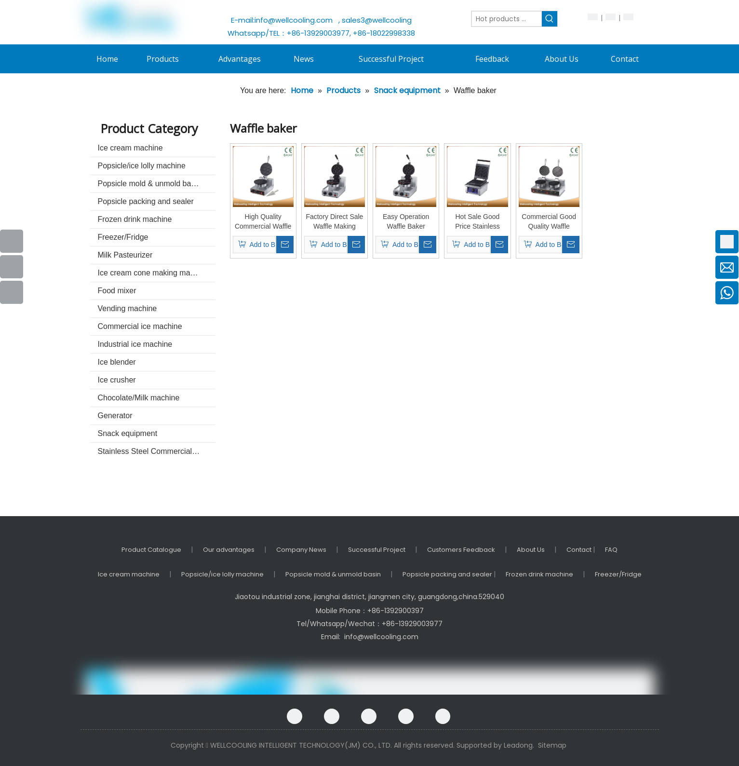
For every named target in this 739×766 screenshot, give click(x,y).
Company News (301, 549)
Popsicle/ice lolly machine (142, 166)
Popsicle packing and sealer (146, 201)
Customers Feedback (461, 549)
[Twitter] (406, 716)
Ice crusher (117, 380)
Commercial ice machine (140, 326)
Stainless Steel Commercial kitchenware (156, 451)
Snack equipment (128, 433)
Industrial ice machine (135, 344)
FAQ (611, 549)
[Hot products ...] (506, 19)
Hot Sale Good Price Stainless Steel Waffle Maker (477, 222)
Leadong (518, 745)
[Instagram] (442, 716)
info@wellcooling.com (295, 20)
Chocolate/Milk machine (139, 398)
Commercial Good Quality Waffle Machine (549, 222)
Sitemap (552, 745)
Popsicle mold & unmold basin (149, 183)
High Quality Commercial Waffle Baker (263, 222)
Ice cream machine (130, 148)
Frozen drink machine (135, 219)
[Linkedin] (368, 716)
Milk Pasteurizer (125, 255)
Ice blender (117, 362)
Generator (115, 415)
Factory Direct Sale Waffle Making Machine (334, 222)
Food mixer (117, 291)
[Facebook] (294, 716)
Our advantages (229, 549)
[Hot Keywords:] (549, 19)
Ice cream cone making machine (153, 273)
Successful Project (376, 549)
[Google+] (331, 716)
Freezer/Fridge (123, 237)
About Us (531, 549)
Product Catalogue (151, 549)
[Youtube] (11, 266)
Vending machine (127, 308)
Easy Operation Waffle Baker (406, 221)
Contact (579, 549)
